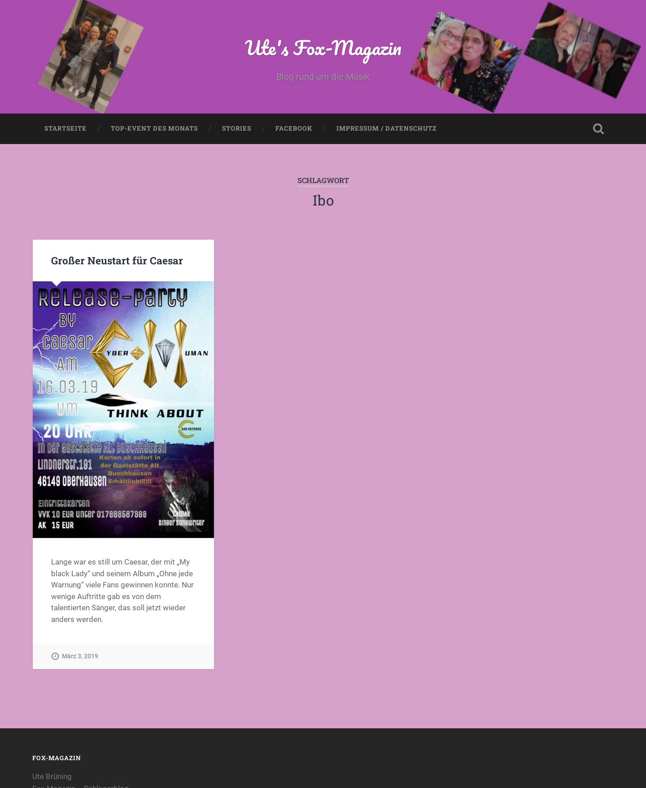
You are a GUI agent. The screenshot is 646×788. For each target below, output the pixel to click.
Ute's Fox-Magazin (323, 47)
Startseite (65, 128)
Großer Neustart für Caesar (117, 260)
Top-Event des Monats (154, 128)
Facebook (293, 128)
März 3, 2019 (80, 656)
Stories (236, 128)
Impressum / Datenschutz (386, 128)
